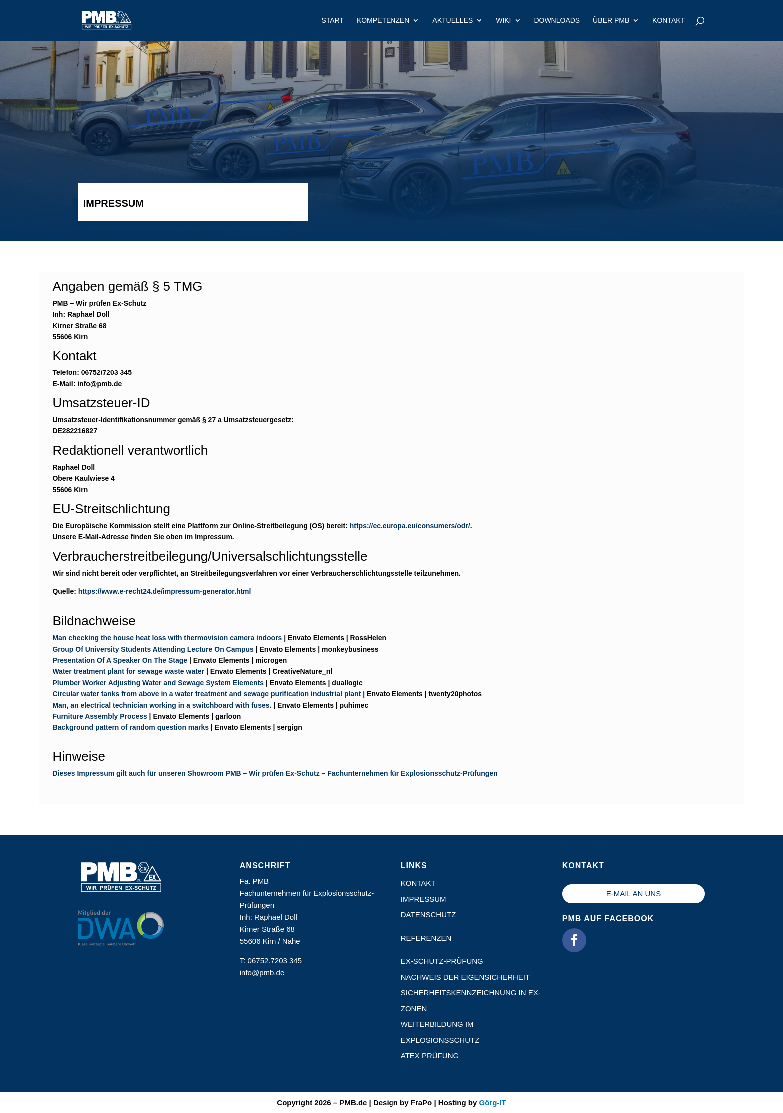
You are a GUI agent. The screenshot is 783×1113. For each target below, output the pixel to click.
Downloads (557, 20)
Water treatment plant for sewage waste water (128, 671)
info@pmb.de (262, 972)
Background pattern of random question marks (130, 727)
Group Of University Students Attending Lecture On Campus (152, 649)
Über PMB (611, 20)
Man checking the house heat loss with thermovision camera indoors (167, 638)
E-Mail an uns (633, 893)
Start (332, 20)
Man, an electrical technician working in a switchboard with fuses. (161, 705)
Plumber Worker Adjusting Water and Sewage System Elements (158, 683)
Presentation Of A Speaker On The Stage (119, 660)
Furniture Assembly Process (99, 716)
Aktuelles (452, 20)
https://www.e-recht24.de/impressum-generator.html (164, 591)
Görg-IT (492, 1102)
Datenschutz (428, 914)
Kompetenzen (383, 20)
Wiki (503, 20)
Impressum (423, 899)
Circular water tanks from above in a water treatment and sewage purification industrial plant (206, 694)
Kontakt (668, 20)
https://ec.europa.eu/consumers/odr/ (410, 526)
